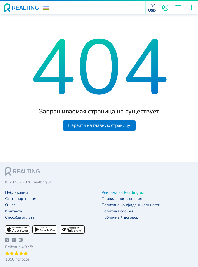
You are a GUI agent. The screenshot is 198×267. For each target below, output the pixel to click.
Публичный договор (120, 217)
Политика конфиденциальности (131, 205)
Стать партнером (20, 198)
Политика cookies (117, 211)
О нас (10, 205)
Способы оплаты (20, 217)
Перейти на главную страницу (99, 125)
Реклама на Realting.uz (123, 192)
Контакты (14, 211)
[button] (46, 7)
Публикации (16, 192)
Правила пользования (122, 198)
